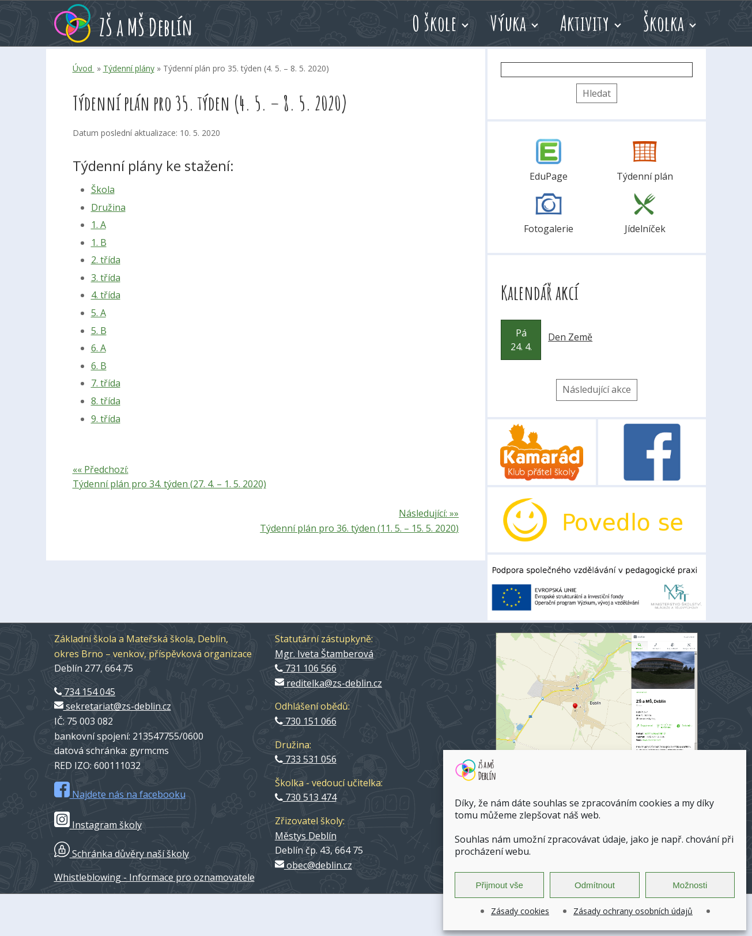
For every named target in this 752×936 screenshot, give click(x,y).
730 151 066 (306, 721)
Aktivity (585, 23)
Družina (108, 207)
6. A (98, 348)
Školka (663, 23)
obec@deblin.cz (313, 865)
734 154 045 (85, 691)
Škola (103, 189)
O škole (434, 23)
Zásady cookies (520, 910)
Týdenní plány (128, 68)
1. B (99, 242)
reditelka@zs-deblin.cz (328, 683)
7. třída (105, 383)
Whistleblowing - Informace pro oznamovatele (154, 877)
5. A (98, 312)
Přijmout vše (499, 885)
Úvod (84, 68)
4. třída (105, 295)
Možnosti (689, 885)
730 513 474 (306, 797)
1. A (98, 224)
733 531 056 (306, 759)
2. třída (105, 259)
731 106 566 (306, 668)
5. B (99, 330)
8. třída (105, 401)
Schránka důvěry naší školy (121, 853)
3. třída (105, 277)
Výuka (508, 23)
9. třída (105, 418)
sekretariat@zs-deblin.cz (112, 706)
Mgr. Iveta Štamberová (324, 653)
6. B (99, 365)
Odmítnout (595, 885)
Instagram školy (98, 824)
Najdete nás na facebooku (120, 794)
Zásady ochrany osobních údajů (633, 910)
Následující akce (596, 389)
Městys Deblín (306, 835)
